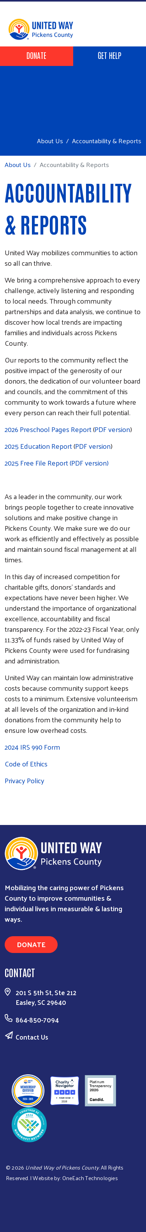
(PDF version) (89, 462)
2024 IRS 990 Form (32, 746)
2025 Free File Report (36, 462)
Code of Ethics (26, 763)
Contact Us (32, 1037)
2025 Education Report (38, 445)
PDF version (112, 429)
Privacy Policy (24, 780)
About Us (50, 141)
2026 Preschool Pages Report (48, 429)
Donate (36, 55)
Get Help (109, 55)
